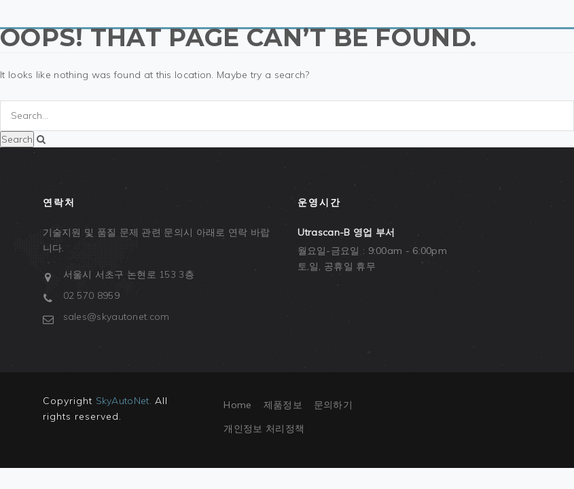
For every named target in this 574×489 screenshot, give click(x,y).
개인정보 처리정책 (263, 428)
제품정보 (283, 405)
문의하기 (333, 405)
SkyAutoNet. (123, 401)
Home (237, 405)
